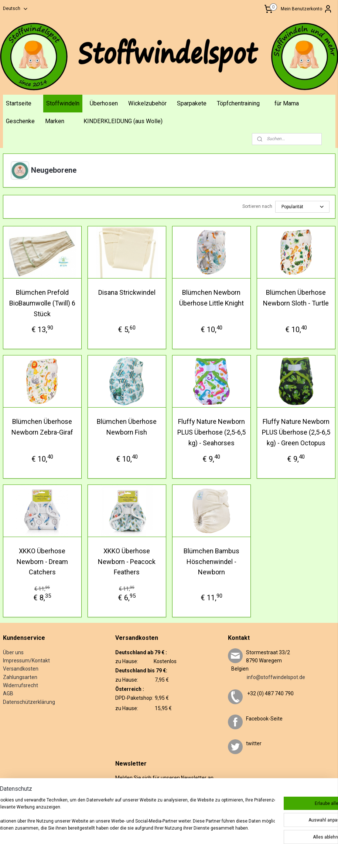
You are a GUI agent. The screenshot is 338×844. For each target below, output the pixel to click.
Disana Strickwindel (127, 292)
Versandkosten (20, 669)
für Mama (286, 103)
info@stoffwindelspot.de (266, 677)
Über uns (13, 652)
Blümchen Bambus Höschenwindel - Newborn (211, 561)
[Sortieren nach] (302, 206)
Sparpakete (191, 103)
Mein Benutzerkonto (306, 8)
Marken (54, 121)
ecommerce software (211, 830)
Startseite (18, 103)
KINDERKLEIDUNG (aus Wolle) (123, 121)
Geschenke (20, 121)
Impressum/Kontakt (26, 661)
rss (184, 830)
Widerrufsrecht (20, 685)
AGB (8, 693)
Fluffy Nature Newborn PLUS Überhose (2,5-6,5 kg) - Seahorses (211, 432)
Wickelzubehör (147, 103)
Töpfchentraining (238, 103)
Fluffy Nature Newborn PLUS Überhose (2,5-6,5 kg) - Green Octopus (296, 432)
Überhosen (104, 103)
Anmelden (131, 801)
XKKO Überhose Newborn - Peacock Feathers (127, 561)
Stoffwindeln (62, 103)
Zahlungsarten (20, 677)
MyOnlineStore (274, 830)
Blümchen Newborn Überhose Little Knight (211, 297)
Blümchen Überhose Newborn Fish (127, 427)
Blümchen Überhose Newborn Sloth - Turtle (296, 297)
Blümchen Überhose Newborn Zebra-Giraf (42, 427)
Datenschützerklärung (29, 702)
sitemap (169, 830)
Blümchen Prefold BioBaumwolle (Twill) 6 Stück (42, 303)
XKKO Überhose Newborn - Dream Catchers (42, 561)
